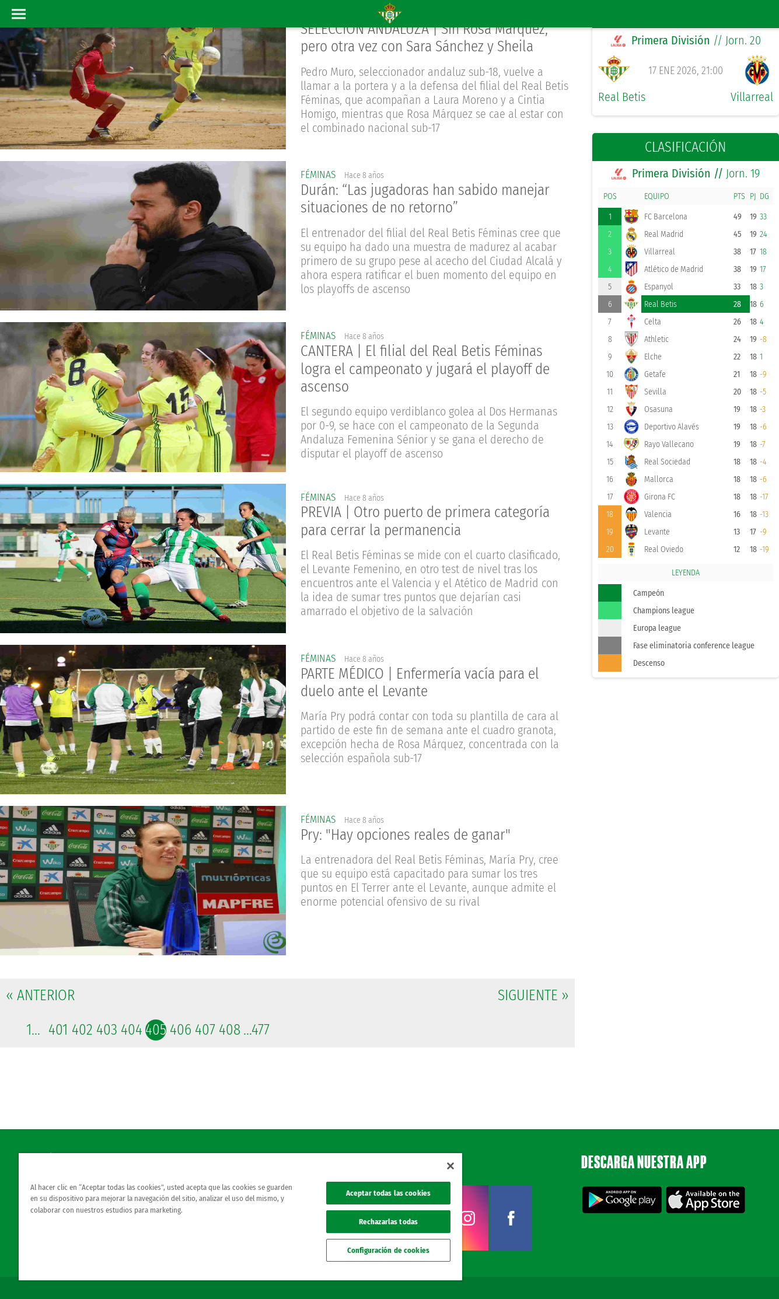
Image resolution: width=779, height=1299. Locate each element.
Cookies (657, 1271)
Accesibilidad (694, 1271)
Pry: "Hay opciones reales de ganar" (409, 835)
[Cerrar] (450, 1165)
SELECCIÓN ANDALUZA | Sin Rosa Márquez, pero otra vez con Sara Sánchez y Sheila (428, 38)
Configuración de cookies (388, 1250)
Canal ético (737, 1271)
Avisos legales (550, 1271)
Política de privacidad (608, 1271)
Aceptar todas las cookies (388, 1193)
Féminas (319, 174)
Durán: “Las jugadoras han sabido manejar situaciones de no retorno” (431, 199)
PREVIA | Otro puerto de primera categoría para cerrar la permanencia (429, 522)
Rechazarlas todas (388, 1221)
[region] (240, 1216)
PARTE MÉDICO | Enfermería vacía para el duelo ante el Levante (425, 683)
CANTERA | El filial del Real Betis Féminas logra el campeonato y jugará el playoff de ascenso (430, 370)
